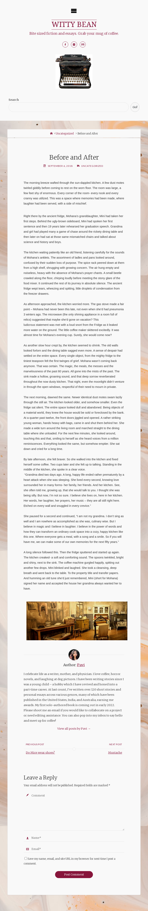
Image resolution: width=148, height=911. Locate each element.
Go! (135, 107)
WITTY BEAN (74, 24)
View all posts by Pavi (74, 729)
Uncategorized (65, 133)
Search (14, 100)
